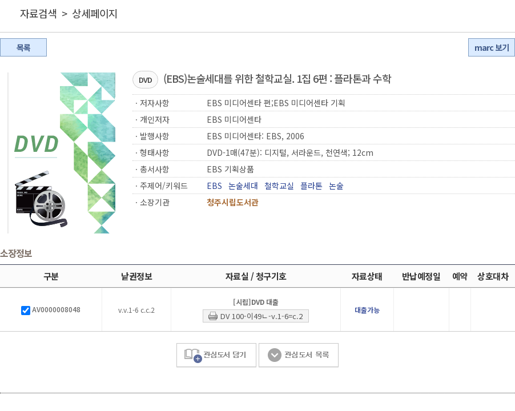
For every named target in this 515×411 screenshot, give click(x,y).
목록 (23, 47)
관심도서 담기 (216, 355)
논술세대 (243, 185)
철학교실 (279, 185)
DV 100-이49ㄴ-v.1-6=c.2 (261, 316)
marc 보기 (491, 47)
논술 (336, 185)
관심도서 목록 (299, 355)
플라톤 (311, 185)
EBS (214, 185)
